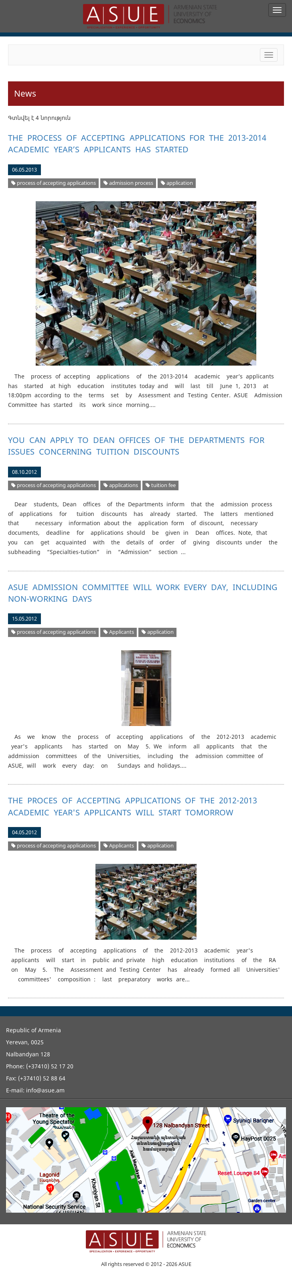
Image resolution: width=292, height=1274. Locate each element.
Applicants (118, 632)
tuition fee (161, 485)
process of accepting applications (53, 183)
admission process (128, 183)
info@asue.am (45, 1090)
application (177, 183)
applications (120, 485)
